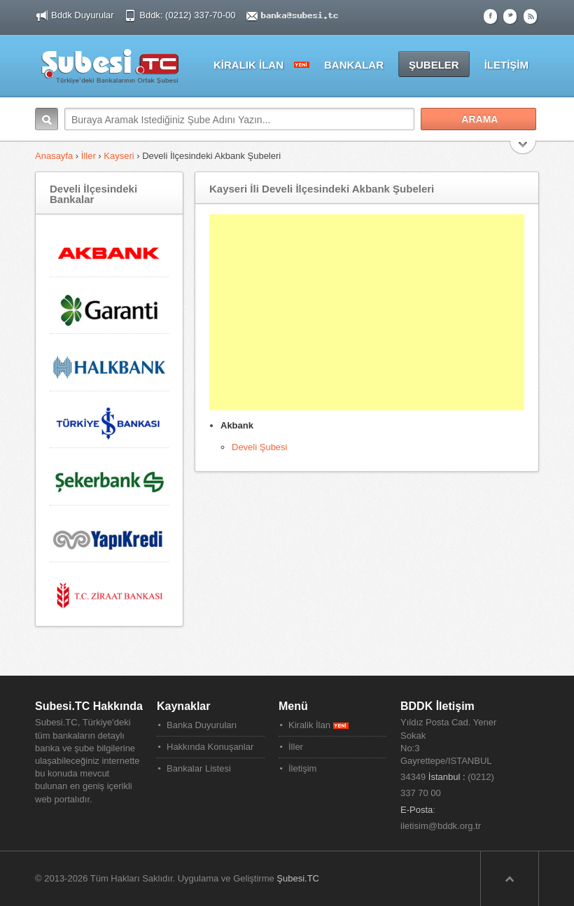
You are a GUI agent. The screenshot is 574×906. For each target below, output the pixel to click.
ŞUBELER (434, 65)
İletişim (302, 768)
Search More (523, 149)
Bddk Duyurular (82, 15)
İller (88, 156)
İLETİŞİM (506, 65)
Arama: (46, 119)
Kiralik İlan (318, 725)
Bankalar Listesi (199, 768)
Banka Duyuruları (202, 725)
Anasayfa (55, 156)
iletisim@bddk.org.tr (440, 826)
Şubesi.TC (297, 878)
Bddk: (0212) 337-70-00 (188, 15)
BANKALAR (354, 65)
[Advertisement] (366, 312)
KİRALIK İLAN (249, 65)
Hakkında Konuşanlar (210, 746)
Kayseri (119, 156)
